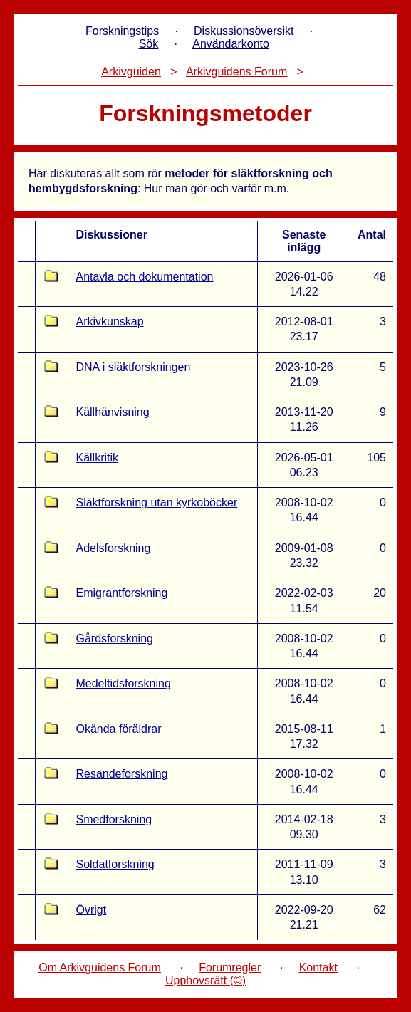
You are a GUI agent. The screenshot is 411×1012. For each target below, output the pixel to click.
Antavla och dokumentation (144, 277)
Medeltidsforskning (123, 683)
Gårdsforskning (114, 638)
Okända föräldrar (118, 729)
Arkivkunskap (109, 321)
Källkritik (97, 458)
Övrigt (91, 910)
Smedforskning (114, 819)
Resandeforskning (121, 774)
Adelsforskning (113, 548)
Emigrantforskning (121, 593)
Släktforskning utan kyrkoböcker (156, 502)
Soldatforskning (115, 864)
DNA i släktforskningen (133, 367)
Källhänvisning (112, 412)
